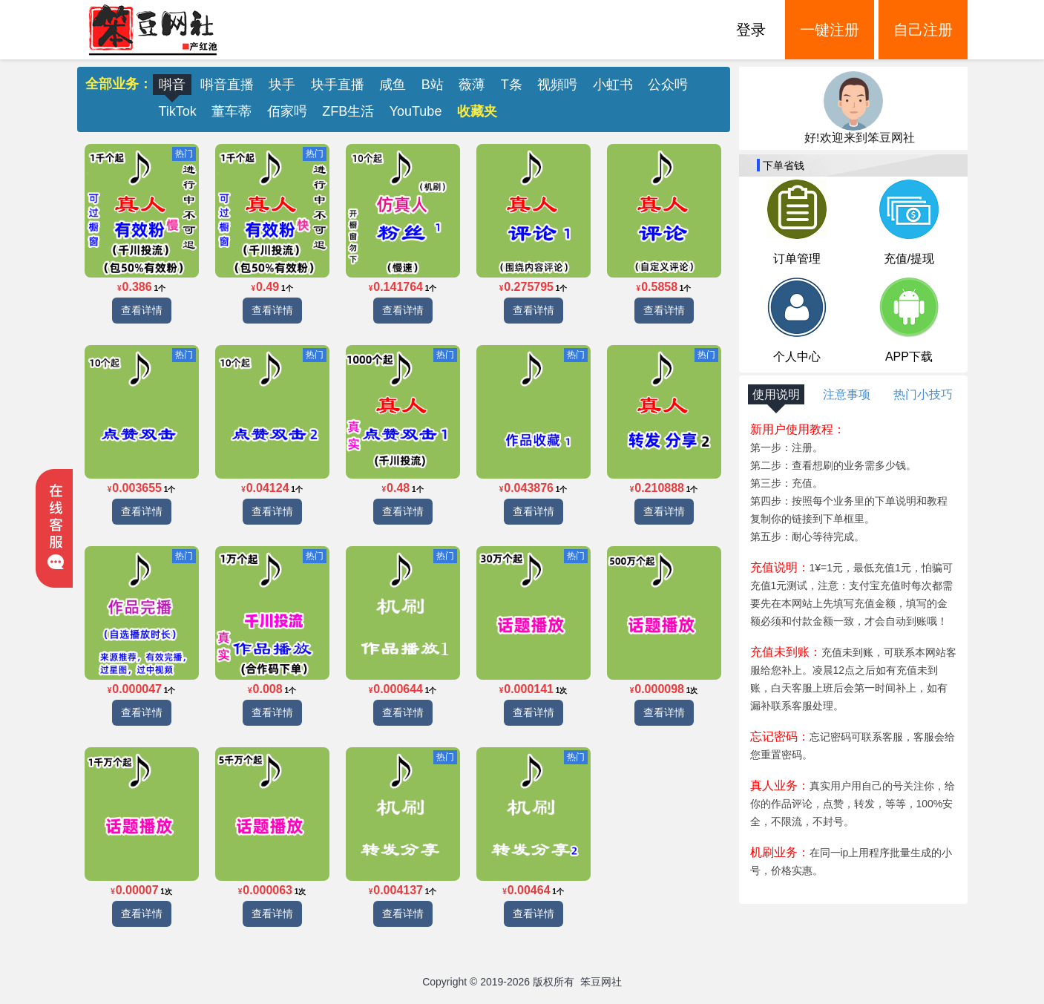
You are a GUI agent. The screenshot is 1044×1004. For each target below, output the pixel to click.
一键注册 (829, 30)
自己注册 (923, 30)
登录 (751, 30)
